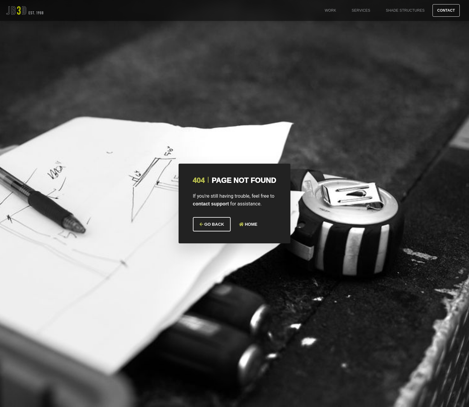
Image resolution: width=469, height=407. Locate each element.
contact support (211, 203)
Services (361, 10)
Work (330, 10)
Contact (446, 10)
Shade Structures (405, 10)
